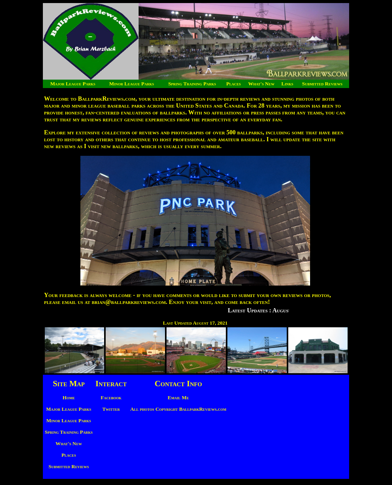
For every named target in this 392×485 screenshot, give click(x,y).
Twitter (111, 409)
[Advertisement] (286, 424)
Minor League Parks (131, 84)
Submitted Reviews (322, 84)
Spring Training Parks (192, 84)
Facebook (111, 397)
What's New (261, 84)
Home (69, 397)
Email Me (178, 397)
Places (233, 84)
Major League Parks (72, 84)
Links (287, 84)
